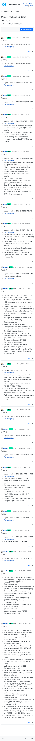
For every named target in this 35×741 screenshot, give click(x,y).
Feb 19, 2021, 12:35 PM (25, 448)
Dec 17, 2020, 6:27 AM (23, 57)
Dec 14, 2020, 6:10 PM (23, 38)
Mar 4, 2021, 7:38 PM (23, 530)
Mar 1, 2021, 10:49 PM (23, 511)
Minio (10, 21)
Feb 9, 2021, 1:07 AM (23, 364)
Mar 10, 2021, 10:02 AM (25, 551)
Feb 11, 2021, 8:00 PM (23, 410)
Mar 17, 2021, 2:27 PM (25, 623)
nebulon (5, 267)
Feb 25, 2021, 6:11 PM (23, 467)
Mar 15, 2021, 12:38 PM (25, 571)
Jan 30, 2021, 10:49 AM (25, 267)
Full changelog (9, 47)
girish (5, 38)
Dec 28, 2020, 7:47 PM (23, 95)
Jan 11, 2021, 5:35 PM (23, 204)
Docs (26, 6)
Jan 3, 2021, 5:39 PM (23, 114)
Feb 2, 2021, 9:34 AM (25, 288)
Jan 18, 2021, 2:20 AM (23, 223)
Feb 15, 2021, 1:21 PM (25, 429)
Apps (25, 3)
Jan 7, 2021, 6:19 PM (23, 151)
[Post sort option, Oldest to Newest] (3, 30)
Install (31, 6)
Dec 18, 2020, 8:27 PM (23, 76)
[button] (3, 738)
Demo (30, 3)
